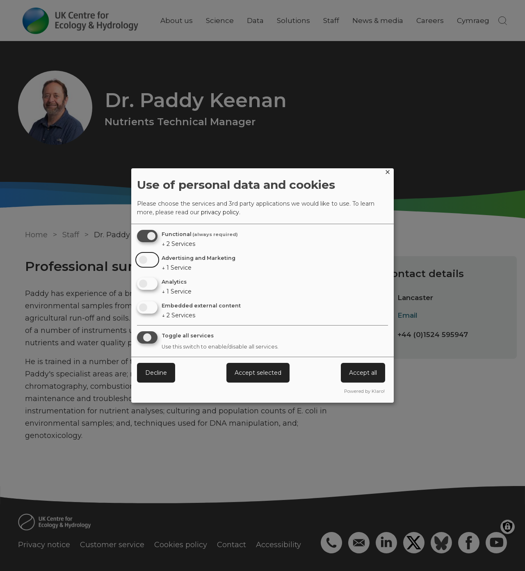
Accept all (363, 372)
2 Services (178, 244)
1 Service (177, 268)
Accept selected (258, 372)
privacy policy (220, 212)
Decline (156, 372)
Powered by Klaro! (364, 391)
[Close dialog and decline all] (387, 173)
